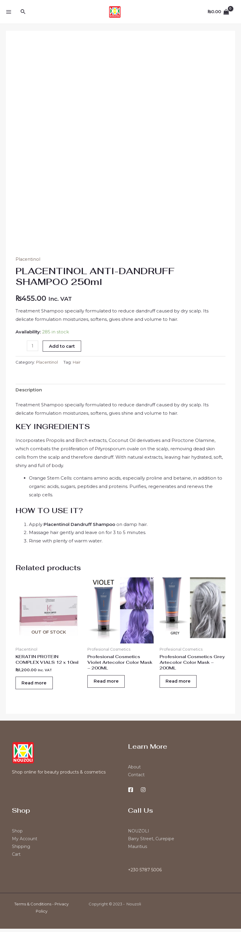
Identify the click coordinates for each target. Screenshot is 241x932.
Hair (78, 361)
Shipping (21, 849)
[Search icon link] (23, 12)
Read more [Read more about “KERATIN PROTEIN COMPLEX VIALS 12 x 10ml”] (37, 685)
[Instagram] (143, 793)
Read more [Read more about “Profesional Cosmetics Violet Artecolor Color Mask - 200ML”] (109, 684)
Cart (16, 857)
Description (29, 390)
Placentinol (28, 259)
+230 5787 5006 (145, 873)
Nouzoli (133, 907)
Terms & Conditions (32, 907)
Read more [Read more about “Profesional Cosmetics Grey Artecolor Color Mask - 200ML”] (181, 684)
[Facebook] (130, 793)
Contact (136, 778)
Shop (17, 834)
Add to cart (62, 346)
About (134, 770)
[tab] (29, 390)
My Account (24, 842)
